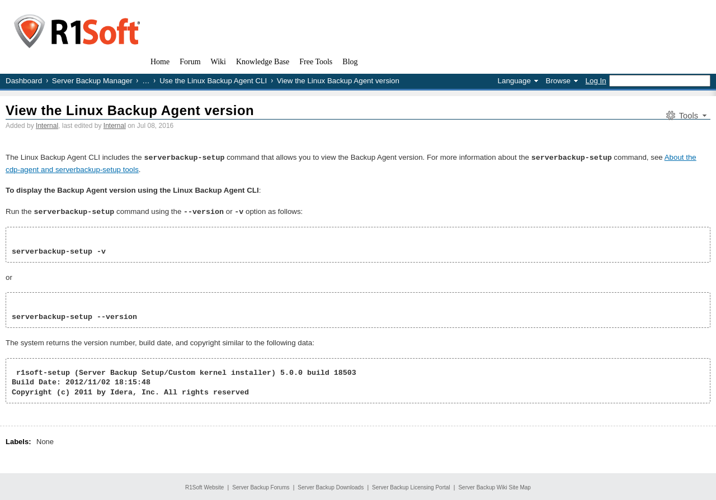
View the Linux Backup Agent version (130, 110)
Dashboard (24, 81)
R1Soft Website (204, 486)
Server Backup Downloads (331, 486)
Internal (47, 126)
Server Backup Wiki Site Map (494, 486)
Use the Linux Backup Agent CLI (213, 81)
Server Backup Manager (92, 81)
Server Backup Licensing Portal (411, 486)
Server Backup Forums (260, 486)
